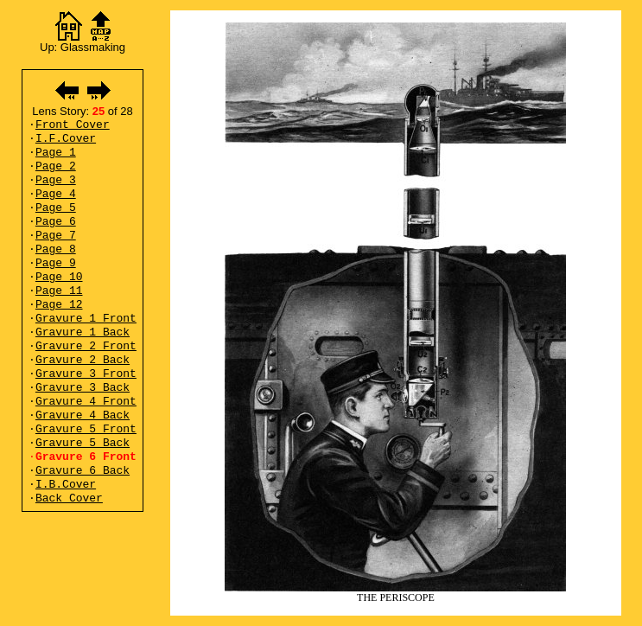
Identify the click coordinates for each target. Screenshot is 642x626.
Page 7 (55, 235)
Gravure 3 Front (86, 373)
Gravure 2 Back (82, 360)
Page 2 (55, 166)
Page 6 (55, 221)
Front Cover (72, 124)
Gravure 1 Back (82, 332)
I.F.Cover (65, 138)
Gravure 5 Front (86, 429)
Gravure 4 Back (82, 415)
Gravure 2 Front (86, 346)
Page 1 (55, 152)
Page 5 (55, 207)
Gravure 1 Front (86, 318)
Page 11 (59, 290)
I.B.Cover (65, 484)
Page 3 (55, 180)
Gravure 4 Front (86, 401)
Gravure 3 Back (82, 387)
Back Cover (69, 498)
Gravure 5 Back (82, 443)
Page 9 (55, 263)
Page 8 (55, 249)
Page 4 (55, 194)
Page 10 (59, 277)
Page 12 (59, 304)
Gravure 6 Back (82, 470)
